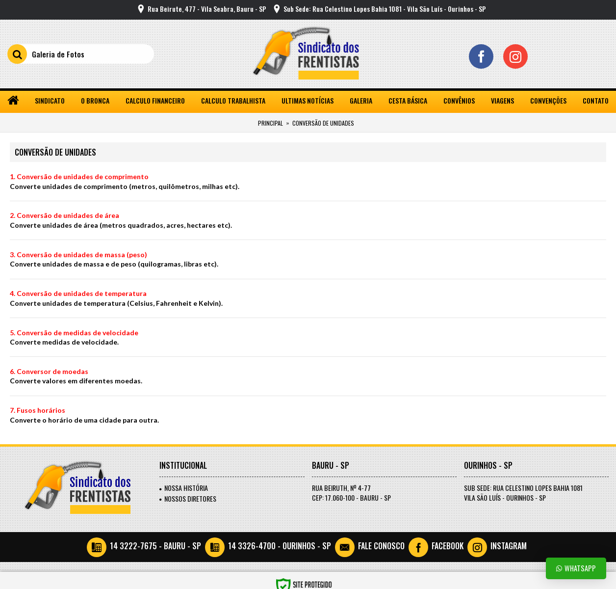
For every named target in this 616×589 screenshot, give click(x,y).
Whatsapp (576, 568)
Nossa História (183, 488)
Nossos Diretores (187, 499)
